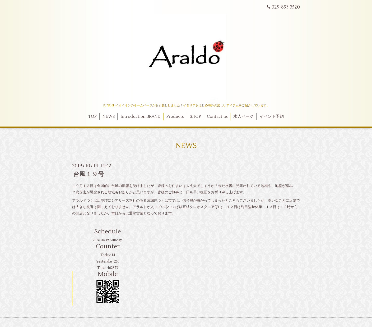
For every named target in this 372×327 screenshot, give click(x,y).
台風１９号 (88, 174)
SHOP (195, 116)
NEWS (108, 116)
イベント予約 (272, 116)
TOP (92, 116)
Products (175, 116)
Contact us (217, 116)
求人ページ (243, 116)
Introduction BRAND (140, 116)
